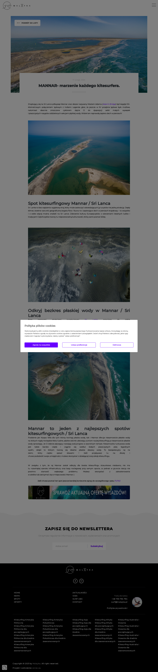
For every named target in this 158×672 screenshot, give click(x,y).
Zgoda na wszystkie (41, 345)
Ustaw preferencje (79, 345)
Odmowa (117, 345)
